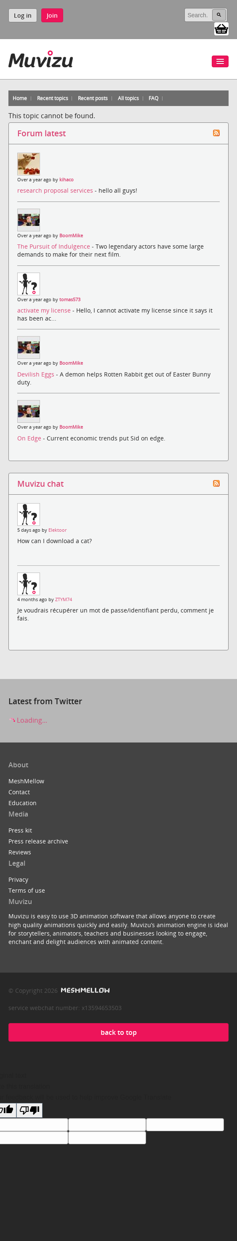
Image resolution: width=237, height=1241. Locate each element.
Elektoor (57, 530)
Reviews (19, 852)
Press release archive (38, 841)
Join (52, 15)
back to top (119, 1032)
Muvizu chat (40, 483)
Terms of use (26, 890)
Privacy (18, 879)
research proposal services (56, 190)
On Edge (30, 438)
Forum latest (41, 133)
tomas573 (69, 299)
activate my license (44, 310)
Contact (19, 792)
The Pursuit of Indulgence (54, 246)
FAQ (153, 98)
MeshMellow (26, 781)
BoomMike (71, 236)
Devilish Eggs (36, 374)
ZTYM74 (63, 599)
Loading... (27, 720)
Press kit (20, 830)
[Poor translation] (29, 1110)
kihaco (66, 180)
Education (22, 803)
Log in (23, 15)
